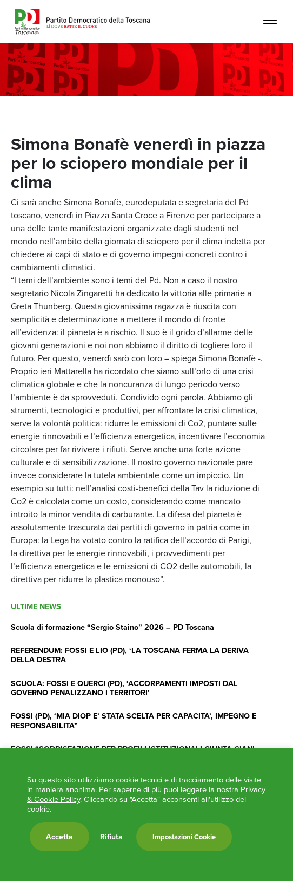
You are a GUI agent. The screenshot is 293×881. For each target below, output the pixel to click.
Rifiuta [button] (111, 836)
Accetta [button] (59, 836)
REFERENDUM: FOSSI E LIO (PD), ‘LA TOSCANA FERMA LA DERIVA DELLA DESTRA (130, 654)
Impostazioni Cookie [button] (184, 837)
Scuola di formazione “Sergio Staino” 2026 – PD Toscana (112, 626)
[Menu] (270, 23)
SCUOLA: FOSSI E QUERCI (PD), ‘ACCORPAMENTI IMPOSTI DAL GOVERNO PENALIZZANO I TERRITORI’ (124, 687)
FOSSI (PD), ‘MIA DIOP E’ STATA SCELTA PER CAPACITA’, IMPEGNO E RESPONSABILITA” (133, 720)
